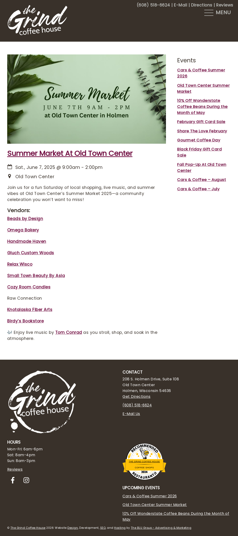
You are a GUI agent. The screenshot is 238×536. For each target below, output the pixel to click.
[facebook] (13, 480)
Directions (201, 5)
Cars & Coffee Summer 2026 (149, 496)
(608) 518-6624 (153, 5)
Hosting (120, 528)
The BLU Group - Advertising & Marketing (161, 528)
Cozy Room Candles (29, 287)
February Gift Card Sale (201, 121)
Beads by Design (25, 218)
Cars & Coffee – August (201, 179)
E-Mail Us (131, 413)
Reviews (224, 5)
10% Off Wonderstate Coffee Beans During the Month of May (202, 106)
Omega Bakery (23, 230)
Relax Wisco (20, 264)
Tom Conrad (68, 332)
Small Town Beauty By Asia (36, 275)
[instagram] (27, 480)
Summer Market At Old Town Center (69, 153)
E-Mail (180, 5)
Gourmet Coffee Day (198, 140)
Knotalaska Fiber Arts (30, 309)
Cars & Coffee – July (198, 189)
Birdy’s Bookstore (25, 321)
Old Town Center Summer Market (154, 504)
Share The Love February (202, 131)
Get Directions (136, 396)
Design (72, 528)
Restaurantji (144, 472)
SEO (103, 528)
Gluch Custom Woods (30, 253)
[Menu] (217, 12)
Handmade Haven (26, 241)
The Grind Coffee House (144, 461)
